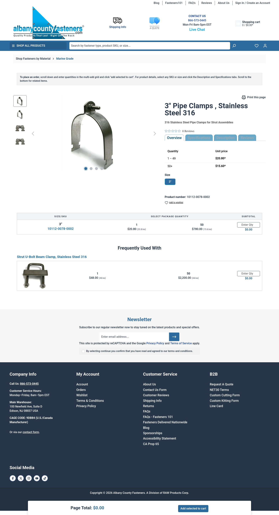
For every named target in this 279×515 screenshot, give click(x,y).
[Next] (154, 133)
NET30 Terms (219, 390)
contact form (31, 432)
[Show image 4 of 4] (101, 168)
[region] (85, 133)
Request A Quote (221, 384)
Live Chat (197, 29)
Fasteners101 (174, 3)
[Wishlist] (256, 45)
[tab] (225, 138)
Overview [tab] (174, 138)
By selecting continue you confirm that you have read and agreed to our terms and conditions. (139, 351)
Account (82, 384)
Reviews (206, 3)
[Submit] (174, 336)
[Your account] (265, 45)
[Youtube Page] (37, 478)
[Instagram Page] (29, 478)
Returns (148, 406)
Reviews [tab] (247, 138)
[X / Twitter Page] (21, 478)
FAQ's (192, 3)
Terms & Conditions (90, 400)
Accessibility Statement (159, 438)
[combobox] (149, 45)
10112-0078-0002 (61, 229)
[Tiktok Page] (45, 478)
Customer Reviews (156, 395)
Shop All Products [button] (28, 45)
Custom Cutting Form (225, 395)
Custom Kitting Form (224, 400)
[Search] (234, 45)
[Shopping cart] (247, 23)
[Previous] (33, 133)
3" (170, 181)
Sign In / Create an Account (252, 3)
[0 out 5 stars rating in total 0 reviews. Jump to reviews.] (179, 131)
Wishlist (82, 395)
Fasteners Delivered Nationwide (165, 422)
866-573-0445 (197, 20)
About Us (224, 3)
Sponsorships (152, 433)
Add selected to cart (193, 508)
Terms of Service (181, 343)
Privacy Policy (155, 343)
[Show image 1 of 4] (85, 168)
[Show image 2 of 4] (91, 168)
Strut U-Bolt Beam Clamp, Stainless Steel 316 (52, 257)
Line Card (216, 406)
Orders (81, 390)
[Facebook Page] (13, 478)
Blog (156, 3)
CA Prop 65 (151, 444)
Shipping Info (152, 400)
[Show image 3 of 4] (96, 168)
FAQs (146, 411)
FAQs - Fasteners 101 (158, 417)
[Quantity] (248, 225)
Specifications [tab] (199, 138)
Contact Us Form (155, 390)
